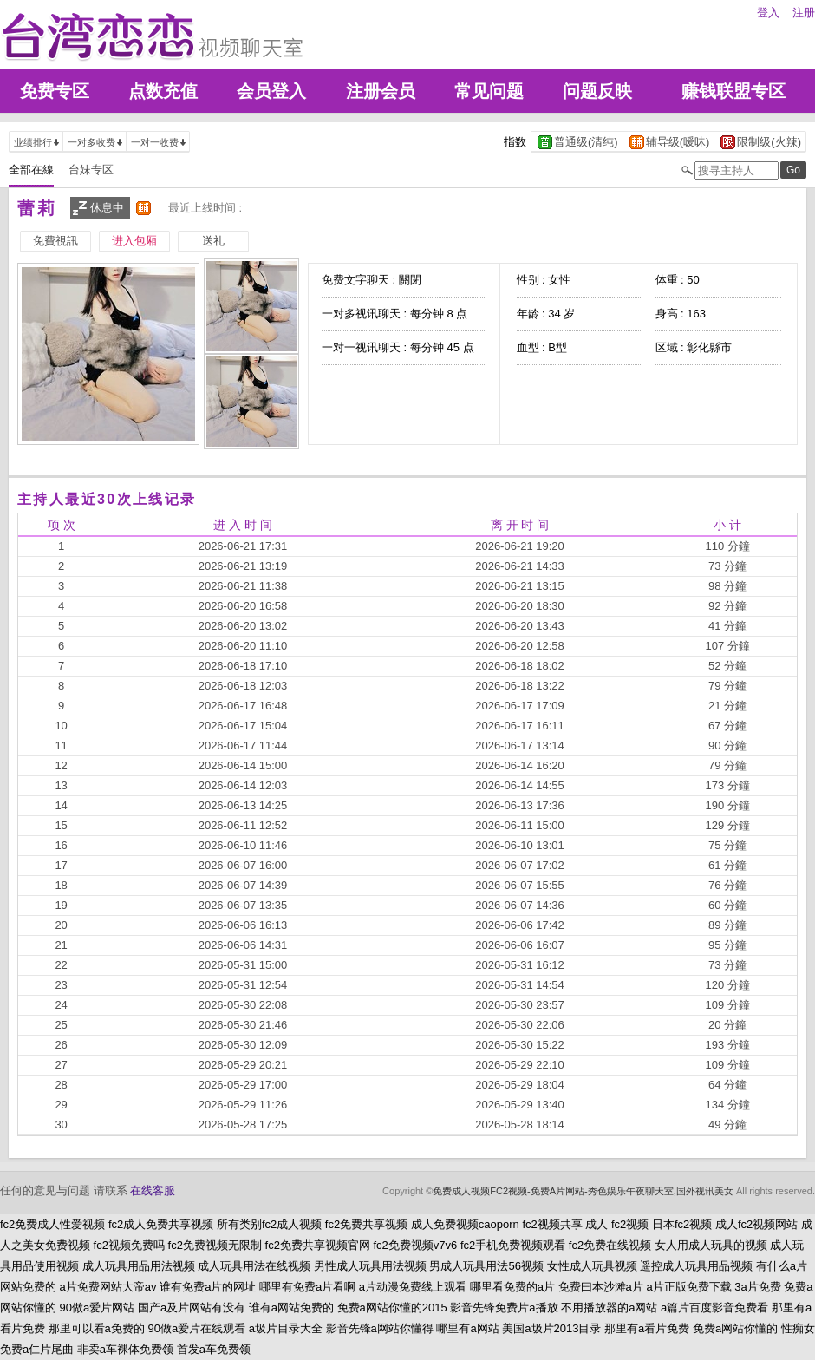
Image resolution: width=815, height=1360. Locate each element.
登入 (768, 12)
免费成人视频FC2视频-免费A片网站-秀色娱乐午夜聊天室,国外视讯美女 (583, 1191)
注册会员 (380, 91)
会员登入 (271, 91)
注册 (803, 12)
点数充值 (163, 91)
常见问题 (489, 91)
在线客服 (152, 1190)
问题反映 (597, 91)
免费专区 (54, 91)
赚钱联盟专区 (733, 91)
